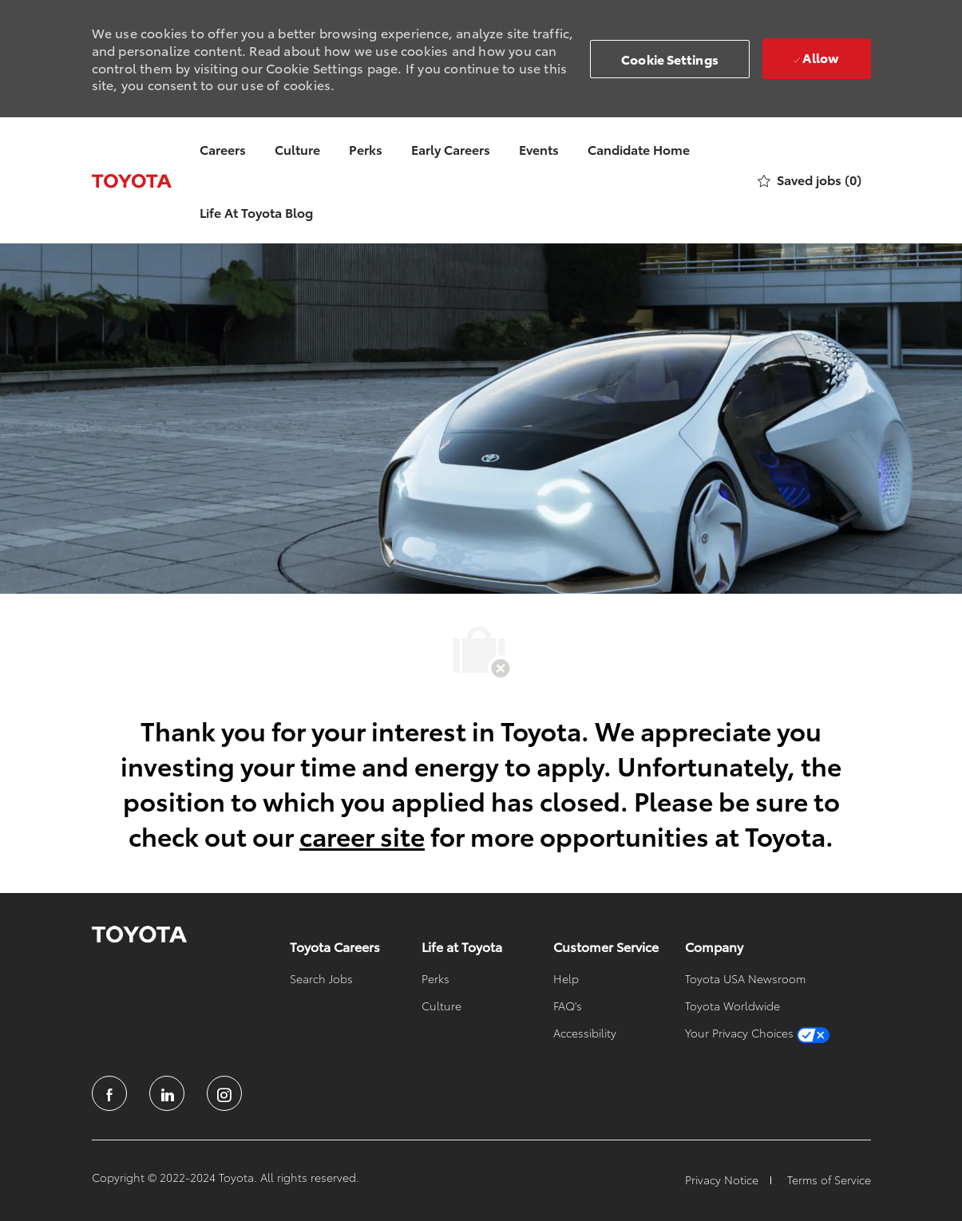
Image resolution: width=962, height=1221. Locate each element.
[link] (139, 934)
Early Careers (450, 149)
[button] (670, 59)
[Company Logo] (132, 180)
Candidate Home (639, 149)
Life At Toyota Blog (256, 212)
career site (362, 835)
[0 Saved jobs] (809, 181)
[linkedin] (166, 1093)
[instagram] (224, 1093)
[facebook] (109, 1093)
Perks (365, 149)
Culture (297, 149)
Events (539, 149)
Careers (223, 149)
